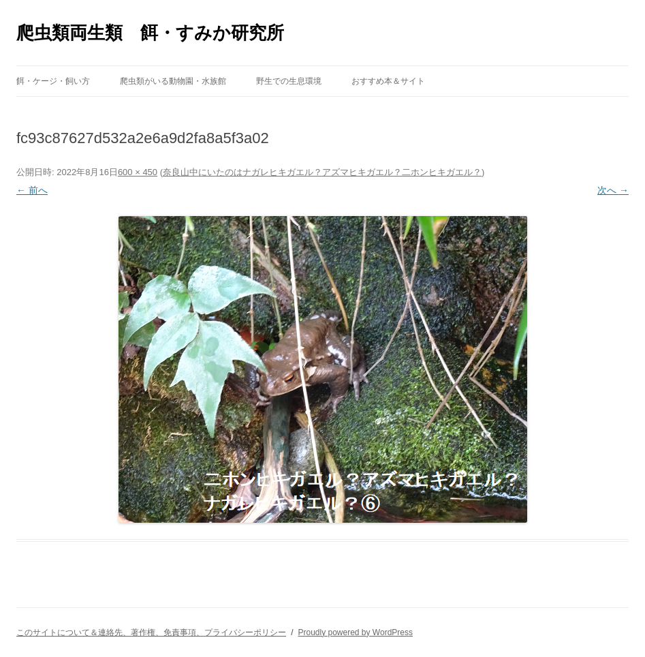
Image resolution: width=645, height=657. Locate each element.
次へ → (613, 190)
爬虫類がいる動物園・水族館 (173, 81)
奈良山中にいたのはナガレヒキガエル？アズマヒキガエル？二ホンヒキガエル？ (322, 172)
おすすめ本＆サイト (388, 81)
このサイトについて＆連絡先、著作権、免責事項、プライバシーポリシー (151, 632)
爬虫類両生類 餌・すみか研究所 (150, 32)
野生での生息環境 (288, 81)
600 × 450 (137, 172)
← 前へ (32, 190)
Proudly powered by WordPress (355, 632)
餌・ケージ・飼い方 (53, 81)
